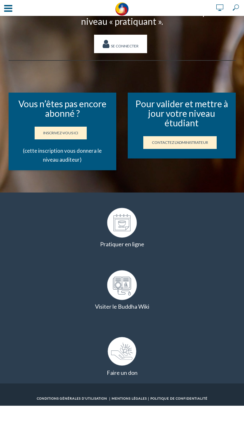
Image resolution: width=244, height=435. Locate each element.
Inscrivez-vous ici (60, 132)
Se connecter (121, 44)
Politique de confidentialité (178, 398)
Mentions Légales (129, 398)
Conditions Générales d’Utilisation (72, 398)
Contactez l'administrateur (180, 142)
